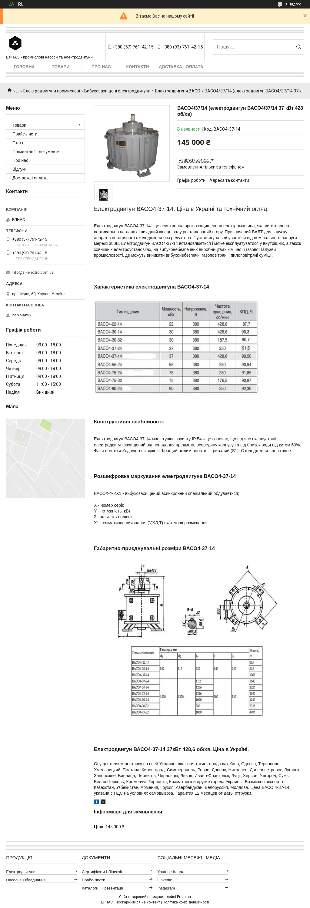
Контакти (137, 66)
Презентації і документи (36, 151)
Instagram (166, 888)
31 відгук (293, 4)
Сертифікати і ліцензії (102, 872)
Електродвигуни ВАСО (177, 90)
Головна (24, 66)
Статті (18, 142)
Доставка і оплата (181, 66)
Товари (60, 66)
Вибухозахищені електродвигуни (117, 90)
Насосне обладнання (25, 880)
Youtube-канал (171, 872)
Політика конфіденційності (186, 902)
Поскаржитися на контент (137, 902)
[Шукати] (298, 47)
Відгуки (19, 169)
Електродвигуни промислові (51, 90)
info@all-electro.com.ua (33, 272)
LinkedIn (165, 880)
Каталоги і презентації (102, 888)
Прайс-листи (24, 134)
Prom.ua (184, 897)
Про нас (101, 66)
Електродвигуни (20, 872)
